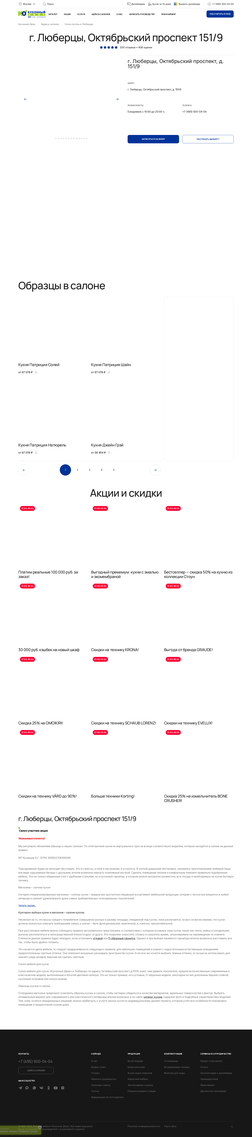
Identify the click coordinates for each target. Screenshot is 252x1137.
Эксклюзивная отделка (140, 1085)
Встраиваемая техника (176, 1067)
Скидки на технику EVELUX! (188, 723)
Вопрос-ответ (98, 1067)
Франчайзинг (168, 14)
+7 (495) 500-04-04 (223, 4)
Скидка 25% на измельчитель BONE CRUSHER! (196, 798)
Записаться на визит (153, 139)
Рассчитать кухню (220, 14)
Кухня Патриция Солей (38, 364)
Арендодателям (209, 1079)
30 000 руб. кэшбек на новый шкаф (49, 649)
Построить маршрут (208, 139)
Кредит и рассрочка (211, 1061)
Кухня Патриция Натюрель (42, 445)
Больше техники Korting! (113, 796)
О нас (119, 14)
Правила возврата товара (142, 1091)
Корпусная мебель (138, 1079)
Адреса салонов (101, 14)
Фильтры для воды (174, 1073)
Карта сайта (170, 1126)
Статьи (95, 1091)
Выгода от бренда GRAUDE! (188, 649)
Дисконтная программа (213, 1091)
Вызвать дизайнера (189, 4)
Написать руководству (142, 14)
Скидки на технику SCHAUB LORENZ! (123, 723)
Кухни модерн (135, 1061)
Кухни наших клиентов (140, 1073)
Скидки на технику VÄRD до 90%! (47, 796)
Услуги (81, 14)
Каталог (53, 14)
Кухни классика (136, 1067)
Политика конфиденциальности (144, 1126)
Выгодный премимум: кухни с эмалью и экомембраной (124, 574)
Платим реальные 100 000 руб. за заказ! (48, 574)
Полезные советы (100, 1085)
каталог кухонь (153, 996)
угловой (98, 938)
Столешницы (171, 1061)
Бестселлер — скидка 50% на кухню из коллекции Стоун (198, 574)
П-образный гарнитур (121, 938)
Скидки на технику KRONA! (115, 649)
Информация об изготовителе (107, 1097)
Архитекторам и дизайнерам (216, 1073)
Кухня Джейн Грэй (107, 445)
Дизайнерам (138, 4)
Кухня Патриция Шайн (111, 364)
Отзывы (95, 1073)
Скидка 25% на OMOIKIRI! (40, 723)
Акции (67, 14)
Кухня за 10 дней (161, 4)
